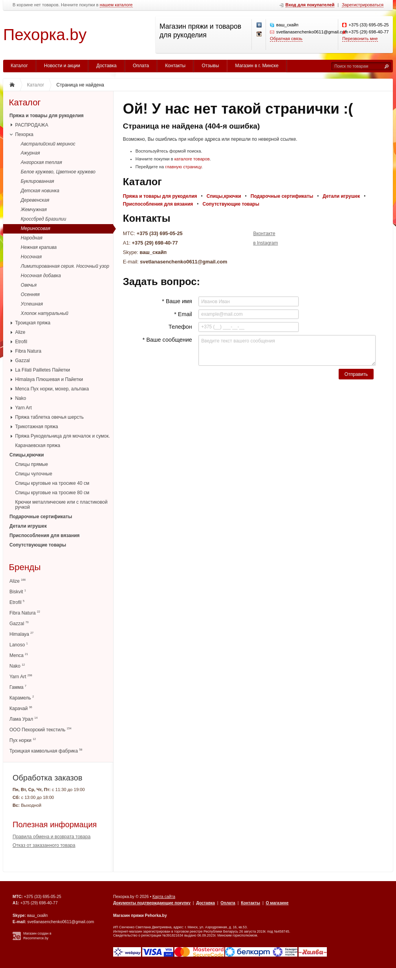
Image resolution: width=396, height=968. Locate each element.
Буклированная (37, 181)
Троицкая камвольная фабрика (45, 751)
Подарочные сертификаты (40, 516)
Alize (20, 332)
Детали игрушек (28, 526)
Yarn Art (23, 407)
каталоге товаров (192, 158)
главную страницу (183, 166)
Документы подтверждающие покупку (152, 903)
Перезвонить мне (360, 38)
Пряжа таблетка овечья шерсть (49, 417)
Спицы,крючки (26, 455)
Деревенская (35, 200)
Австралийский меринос (48, 144)
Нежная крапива (39, 247)
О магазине (277, 903)
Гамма (17, 687)
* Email (183, 314)
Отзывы (210, 65)
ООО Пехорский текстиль (40, 729)
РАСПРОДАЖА (31, 125)
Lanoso (18, 645)
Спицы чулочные (33, 474)
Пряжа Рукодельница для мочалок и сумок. (62, 436)
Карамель (21, 698)
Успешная (32, 304)
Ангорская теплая (41, 162)
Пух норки (22, 740)
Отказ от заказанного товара (44, 845)
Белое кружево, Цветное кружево (58, 172)
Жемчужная (34, 209)
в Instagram (265, 243)
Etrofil (21, 341)
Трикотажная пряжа (36, 426)
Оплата (141, 65)
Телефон (180, 327)
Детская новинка (40, 190)
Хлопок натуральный (44, 313)
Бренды (24, 567)
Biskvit (17, 591)
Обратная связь (286, 38)
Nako (20, 398)
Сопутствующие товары (37, 545)
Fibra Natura (28, 351)
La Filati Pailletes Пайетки (42, 370)
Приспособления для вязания (44, 535)
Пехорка (24, 134)
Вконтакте (264, 233)
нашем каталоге (116, 5)
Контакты (175, 65)
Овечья (29, 285)
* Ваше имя (177, 301)
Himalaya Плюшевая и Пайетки (49, 379)
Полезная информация (55, 824)
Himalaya (21, 634)
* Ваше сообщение (167, 340)
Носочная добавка (41, 275)
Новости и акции (62, 65)
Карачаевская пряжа (37, 445)
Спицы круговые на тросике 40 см (52, 483)
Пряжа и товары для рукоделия (46, 115)
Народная (31, 238)
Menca (18, 655)
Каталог (19, 65)
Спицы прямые (31, 464)
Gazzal (22, 360)
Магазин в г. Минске (257, 65)
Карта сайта (163, 896)
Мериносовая (35, 228)
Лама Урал (23, 719)
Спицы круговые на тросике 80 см (52, 492)
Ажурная (30, 153)
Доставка (106, 65)
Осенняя (30, 294)
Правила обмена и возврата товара (51, 836)
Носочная (31, 256)
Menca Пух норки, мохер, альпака (52, 389)
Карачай (20, 708)
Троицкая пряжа (32, 323)
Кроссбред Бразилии (43, 219)
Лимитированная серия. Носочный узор (65, 266)
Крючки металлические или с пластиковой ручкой (61, 504)
